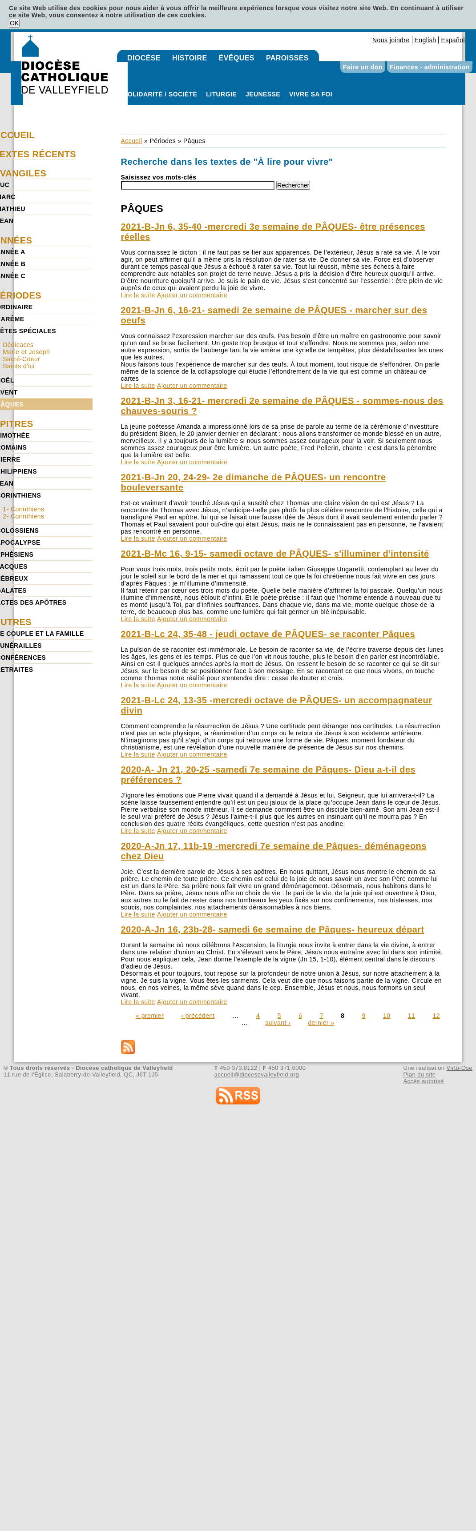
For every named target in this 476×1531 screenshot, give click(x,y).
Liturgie (221, 94)
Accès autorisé (423, 1081)
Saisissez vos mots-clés (159, 177)
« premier (150, 1015)
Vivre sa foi (310, 94)
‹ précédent (197, 1015)
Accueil (131, 140)
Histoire (189, 58)
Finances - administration (430, 67)
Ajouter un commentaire (192, 295)
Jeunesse (263, 94)
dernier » (321, 1022)
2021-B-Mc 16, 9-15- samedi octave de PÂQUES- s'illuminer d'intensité (275, 553)
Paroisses (287, 58)
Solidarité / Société (160, 94)
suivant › (277, 1022)
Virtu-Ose (459, 1068)
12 (436, 1015)
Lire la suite (138, 295)
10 (386, 1015)
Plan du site (419, 1074)
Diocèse (144, 58)
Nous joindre (391, 40)
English (425, 40)
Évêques (236, 58)
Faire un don (363, 67)
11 (411, 1015)
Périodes (162, 140)
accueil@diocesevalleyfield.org (256, 1074)
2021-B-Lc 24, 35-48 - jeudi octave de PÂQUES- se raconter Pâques (268, 634)
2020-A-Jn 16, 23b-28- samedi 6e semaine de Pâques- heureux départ (272, 929)
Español (453, 40)
